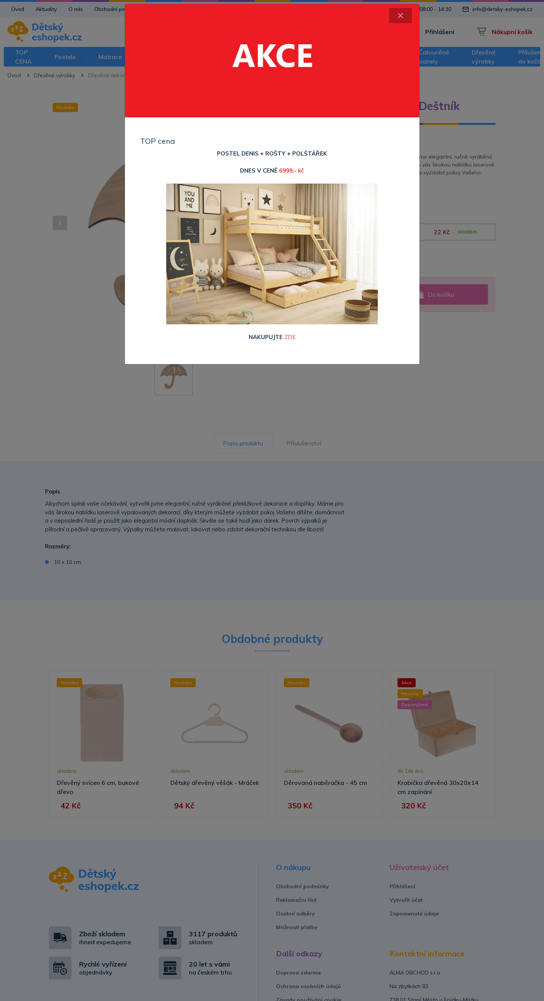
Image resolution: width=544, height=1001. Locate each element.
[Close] (400, 15)
